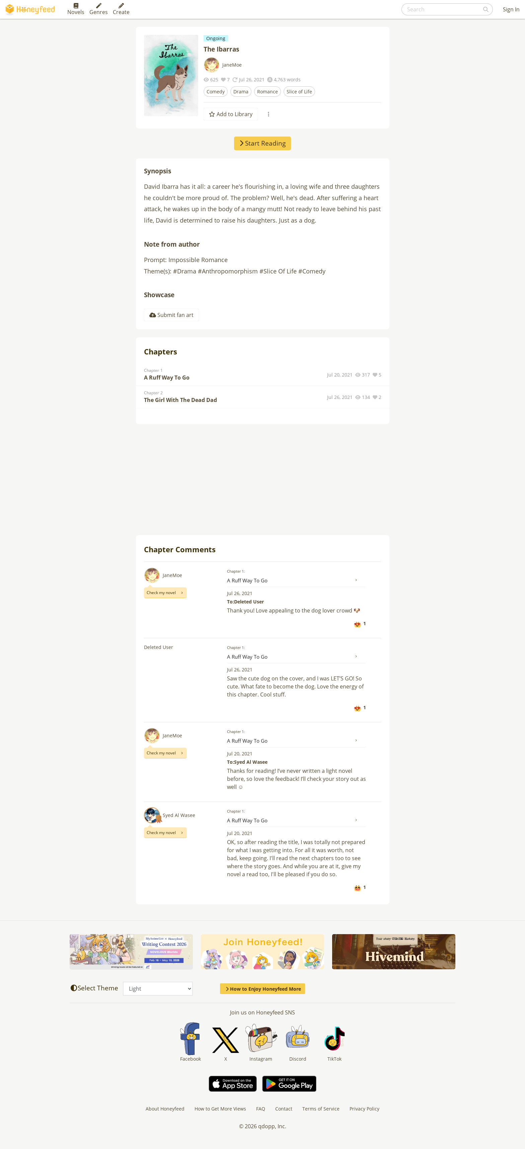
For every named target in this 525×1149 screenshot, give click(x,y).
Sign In (511, 9)
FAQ (260, 1108)
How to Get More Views (220, 1108)
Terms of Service (321, 1108)
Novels (75, 9)
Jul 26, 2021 (239, 593)
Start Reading (262, 143)
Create (121, 9)
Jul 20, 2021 (239, 753)
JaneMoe (232, 65)
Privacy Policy (364, 1108)
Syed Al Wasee (179, 815)
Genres (98, 9)
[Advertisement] (262, 480)
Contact (283, 1108)
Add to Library (230, 114)
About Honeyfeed (165, 1108)
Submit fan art (171, 315)
